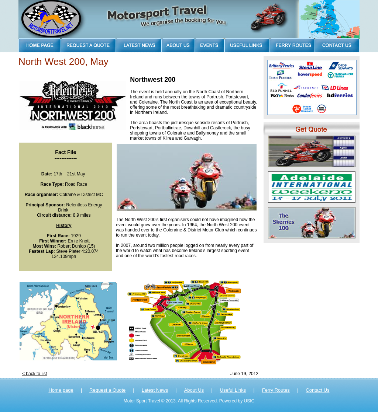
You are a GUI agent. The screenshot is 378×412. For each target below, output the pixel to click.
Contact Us (317, 390)
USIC (249, 401)
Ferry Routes (276, 390)
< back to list (34, 373)
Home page (60, 390)
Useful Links (233, 390)
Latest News (155, 390)
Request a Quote (107, 390)
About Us (194, 390)
